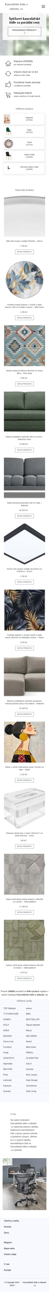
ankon (29, 1008)
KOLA (6, 1025)
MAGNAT (7, 1036)
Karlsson (7, 1086)
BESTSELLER (32, 1019)
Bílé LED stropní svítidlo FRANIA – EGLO (24, 241)
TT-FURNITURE (10, 1014)
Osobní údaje (10, 1254)
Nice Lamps (31, 1075)
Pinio (5, 1075)
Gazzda (29, 1069)
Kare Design (32, 1080)
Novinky (7, 1227)
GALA (29, 1064)
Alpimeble (7, 1064)
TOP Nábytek (9, 1008)
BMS (28, 1014)
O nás (7, 1264)
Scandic (7, 1091)
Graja (5, 1052)
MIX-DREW (31, 1036)
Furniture (7, 1047)
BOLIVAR (7, 1069)
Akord (28, 1041)
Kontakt (7, 1270)
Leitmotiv (7, 1080)
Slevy (6, 1233)
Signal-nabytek (33, 1025)
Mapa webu (9, 1248)
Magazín (8, 1242)
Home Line (8, 1041)
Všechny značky (11, 1221)
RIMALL (30, 1052)
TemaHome (31, 1086)
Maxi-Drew (31, 1047)
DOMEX (7, 1019)
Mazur (29, 1030)
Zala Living (31, 1091)
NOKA (6, 1030)
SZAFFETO (8, 1058)
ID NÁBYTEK (32, 1058)
